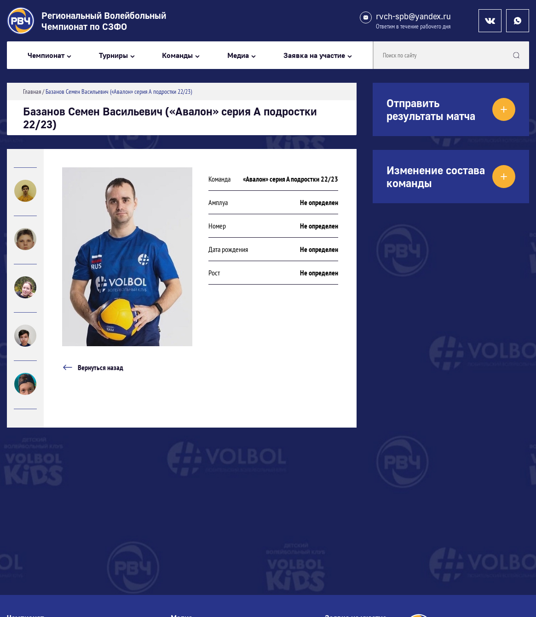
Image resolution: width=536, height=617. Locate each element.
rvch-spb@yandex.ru (413, 16)
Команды (177, 55)
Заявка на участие (314, 55)
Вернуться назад (92, 367)
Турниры (113, 55)
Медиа (238, 55)
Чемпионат (46, 55)
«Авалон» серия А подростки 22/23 (290, 178)
